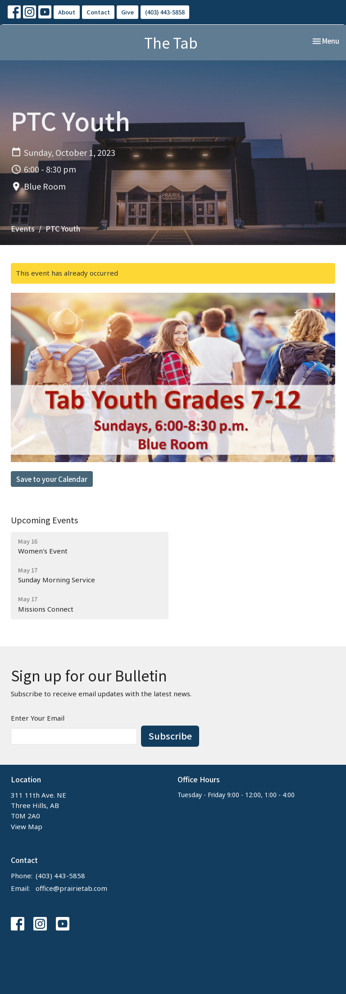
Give (127, 12)
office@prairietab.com (71, 888)
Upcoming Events (44, 520)
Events (23, 228)
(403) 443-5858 (165, 12)
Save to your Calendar (51, 479)
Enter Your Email (37, 717)
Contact (98, 12)
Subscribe (170, 735)
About (66, 12)
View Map (26, 826)
